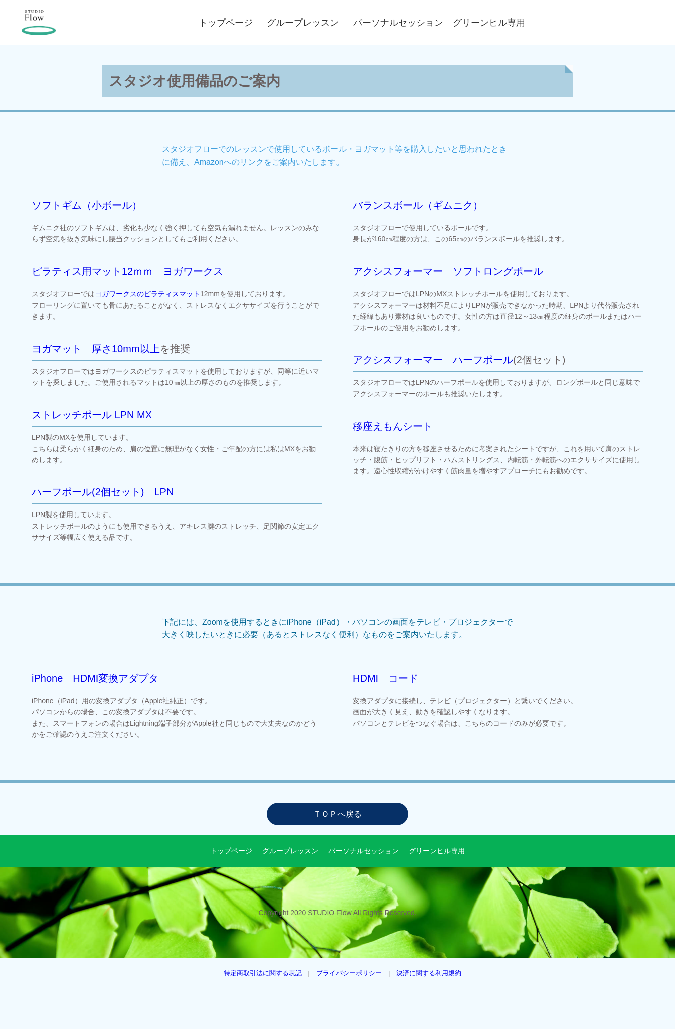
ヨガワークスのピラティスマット (147, 294)
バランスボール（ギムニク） (418, 205)
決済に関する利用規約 (428, 973)
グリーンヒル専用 (489, 23)
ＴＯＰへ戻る (337, 814)
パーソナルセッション (400, 23)
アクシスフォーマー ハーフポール (433, 359)
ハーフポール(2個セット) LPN (103, 491)
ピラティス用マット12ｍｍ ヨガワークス (127, 271)
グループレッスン (305, 23)
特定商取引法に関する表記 (263, 973)
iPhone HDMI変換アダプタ (95, 678)
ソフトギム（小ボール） (87, 205)
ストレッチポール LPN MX (92, 414)
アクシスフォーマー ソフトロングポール (448, 271)
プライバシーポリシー (349, 973)
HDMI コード (385, 678)
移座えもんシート (393, 426)
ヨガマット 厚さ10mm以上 (96, 348)
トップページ (228, 23)
